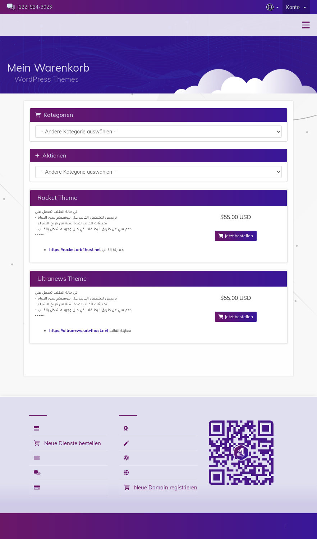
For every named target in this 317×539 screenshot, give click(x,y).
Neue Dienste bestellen (66, 443)
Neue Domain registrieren (159, 487)
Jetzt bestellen (236, 235)
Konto (296, 7)
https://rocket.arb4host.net (75, 249)
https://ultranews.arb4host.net (78, 330)
